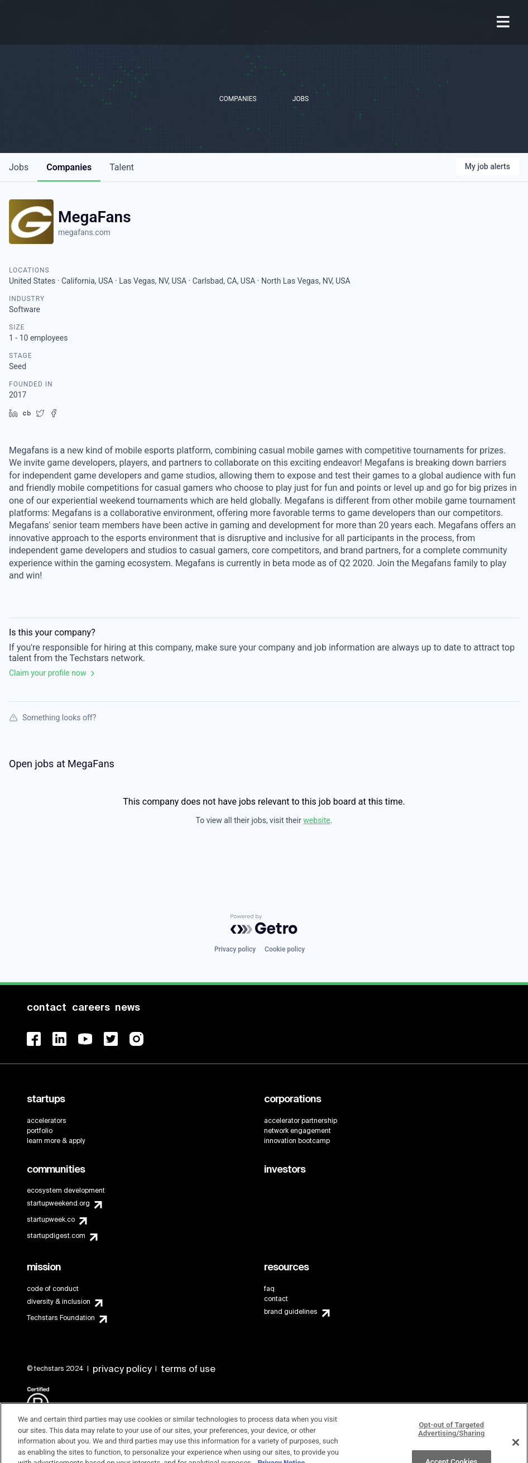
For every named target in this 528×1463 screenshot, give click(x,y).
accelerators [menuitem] (46, 1120)
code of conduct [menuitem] (53, 1288)
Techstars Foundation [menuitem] (61, 1317)
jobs (18, 167)
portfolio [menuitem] (39, 1130)
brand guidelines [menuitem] (291, 1311)
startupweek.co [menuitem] (51, 1219)
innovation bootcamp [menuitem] (297, 1140)
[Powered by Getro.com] (264, 924)
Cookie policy (285, 949)
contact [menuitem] (276, 1298)
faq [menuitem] (269, 1288)
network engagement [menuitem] (297, 1130)
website (316, 820)
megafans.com (84, 232)
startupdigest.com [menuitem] (56, 1235)
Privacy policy (235, 949)
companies (69, 167)
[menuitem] (504, 22)
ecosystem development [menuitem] (66, 1190)
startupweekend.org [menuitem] (58, 1203)
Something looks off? (52, 717)
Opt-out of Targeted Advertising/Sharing (451, 1441)
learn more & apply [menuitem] (56, 1140)
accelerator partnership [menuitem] (300, 1120)
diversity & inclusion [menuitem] (58, 1301)
